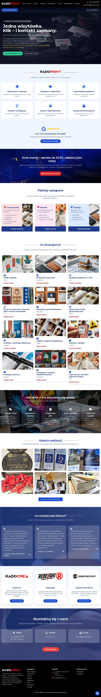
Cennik (35, 3)
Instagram (80, 674)
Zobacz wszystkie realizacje (50, 499)
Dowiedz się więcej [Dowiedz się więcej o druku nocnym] (50, 176)
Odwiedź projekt (17, 604)
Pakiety (43, 3)
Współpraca (68, 3)
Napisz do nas (50, 649)
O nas (59, 3)
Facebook (80, 672)
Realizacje (51, 3)
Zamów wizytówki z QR (13, 53)
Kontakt (77, 3)
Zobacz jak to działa (31, 53)
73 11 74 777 (93, 2)
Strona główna (31, 672)
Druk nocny (26, 3)
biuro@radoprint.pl (91, 5)
